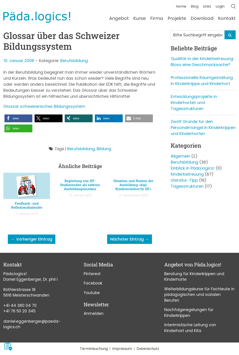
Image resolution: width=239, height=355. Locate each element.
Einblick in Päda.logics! (193, 168)
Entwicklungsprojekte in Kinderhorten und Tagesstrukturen (194, 102)
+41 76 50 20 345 (19, 311)
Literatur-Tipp (184, 180)
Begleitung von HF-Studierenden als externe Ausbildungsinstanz (80, 185)
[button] (18, 118)
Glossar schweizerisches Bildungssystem (44, 106)
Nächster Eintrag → (129, 239)
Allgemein (180, 156)
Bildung (104, 149)
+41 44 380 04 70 (20, 305)
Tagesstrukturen (187, 186)
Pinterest (92, 273)
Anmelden (94, 313)
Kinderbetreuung (187, 174)
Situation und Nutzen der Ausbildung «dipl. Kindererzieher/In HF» (133, 185)
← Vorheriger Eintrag (31, 239)
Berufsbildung (74, 60)
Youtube (92, 292)
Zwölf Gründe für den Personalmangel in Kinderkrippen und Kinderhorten (203, 127)
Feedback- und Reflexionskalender (26, 205)
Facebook (93, 283)
